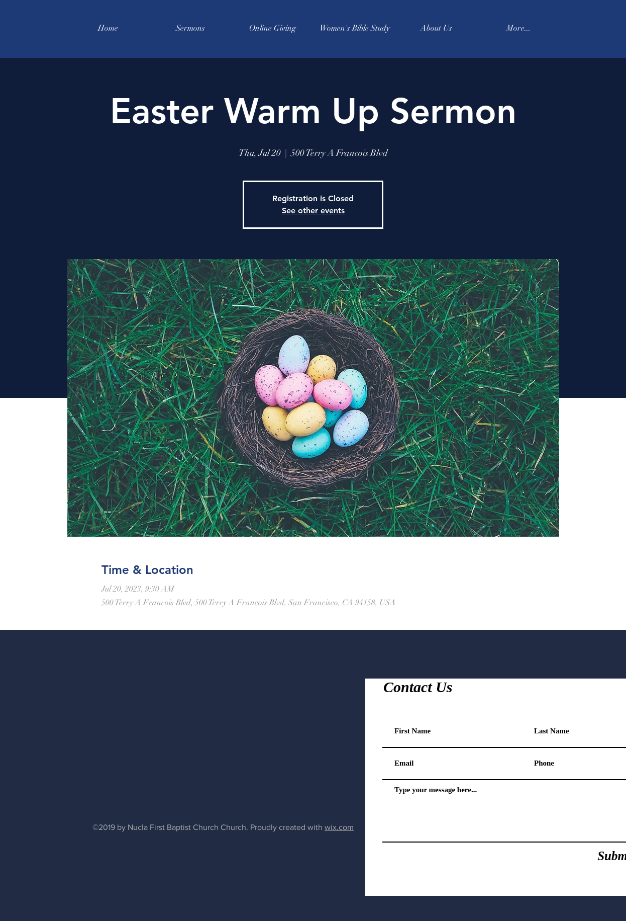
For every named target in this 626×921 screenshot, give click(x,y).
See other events (313, 210)
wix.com (339, 827)
